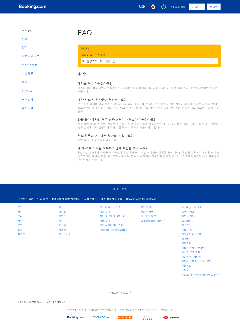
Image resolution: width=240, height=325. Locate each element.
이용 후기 (105, 211)
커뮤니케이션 (29, 64)
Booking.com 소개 (191, 207)
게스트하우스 (66, 234)
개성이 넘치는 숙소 (110, 207)
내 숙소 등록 (120, 189)
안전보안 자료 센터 (192, 234)
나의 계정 (42, 199)
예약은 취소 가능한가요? (94, 83)
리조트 (62, 216)
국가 (20, 207)
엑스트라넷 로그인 (120, 292)
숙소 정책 (27, 99)
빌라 (61, 220)
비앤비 (62, 229)
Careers (185, 220)
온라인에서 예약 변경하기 (66, 199)
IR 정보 (185, 238)
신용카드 (27, 90)
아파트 (62, 211)
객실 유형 (27, 73)
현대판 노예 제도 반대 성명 (196, 261)
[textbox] (149, 61)
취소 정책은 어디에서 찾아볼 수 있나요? (105, 135)
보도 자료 (186, 229)
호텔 (20, 229)
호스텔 (62, 225)
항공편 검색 (146, 211)
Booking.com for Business (141, 199)
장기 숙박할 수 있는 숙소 (113, 216)
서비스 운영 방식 (190, 252)
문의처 (185, 270)
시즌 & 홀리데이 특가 (111, 225)
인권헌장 (186, 265)
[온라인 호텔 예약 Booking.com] (32, 6)
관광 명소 (23, 234)
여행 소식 (105, 220)
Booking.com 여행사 (152, 220)
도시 (20, 216)
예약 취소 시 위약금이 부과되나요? (101, 99)
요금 (24, 82)
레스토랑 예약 (148, 216)
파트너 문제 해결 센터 (193, 247)
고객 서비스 (90, 199)
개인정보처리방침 (191, 256)
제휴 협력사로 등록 (111, 199)
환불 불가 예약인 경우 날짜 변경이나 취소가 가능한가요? (116, 119)
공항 (20, 225)
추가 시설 (27, 108)
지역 (20, 211)
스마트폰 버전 (25, 199)
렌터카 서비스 (148, 207)
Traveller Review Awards (113, 229)
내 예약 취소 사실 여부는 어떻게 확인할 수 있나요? (112, 148)
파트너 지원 (187, 216)
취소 (24, 38)
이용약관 (186, 243)
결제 (24, 47)
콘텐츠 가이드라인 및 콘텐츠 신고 (200, 274)
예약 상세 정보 (30, 56)
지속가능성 (187, 225)
